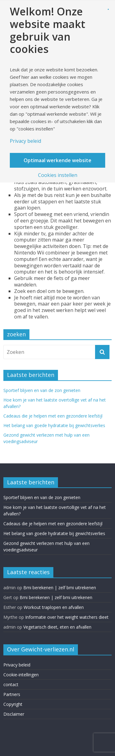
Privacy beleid (16, 665)
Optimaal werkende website (57, 160)
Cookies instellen (57, 175)
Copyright (12, 704)
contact (10, 684)
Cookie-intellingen (21, 675)
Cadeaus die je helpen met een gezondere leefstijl (52, 416)
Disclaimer (13, 714)
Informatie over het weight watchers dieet (67, 617)
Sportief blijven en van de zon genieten (41, 390)
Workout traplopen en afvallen (54, 607)
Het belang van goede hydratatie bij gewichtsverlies (54, 425)
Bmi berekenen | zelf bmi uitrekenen (59, 587)
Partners (11, 694)
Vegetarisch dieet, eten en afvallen (57, 627)
